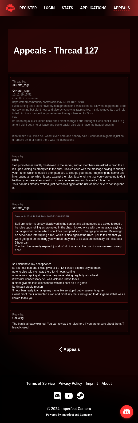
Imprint (92, 383)
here (81, 323)
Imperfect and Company (77, 414)
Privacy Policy (70, 383)
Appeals (69, 349)
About (107, 383)
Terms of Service (40, 383)
